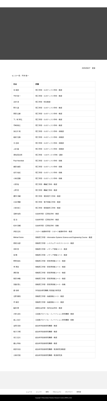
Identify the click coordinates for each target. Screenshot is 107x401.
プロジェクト (57, 392)
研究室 (79, 392)
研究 (47, 392)
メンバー (39, 392)
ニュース (29, 392)
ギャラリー (69, 392)
